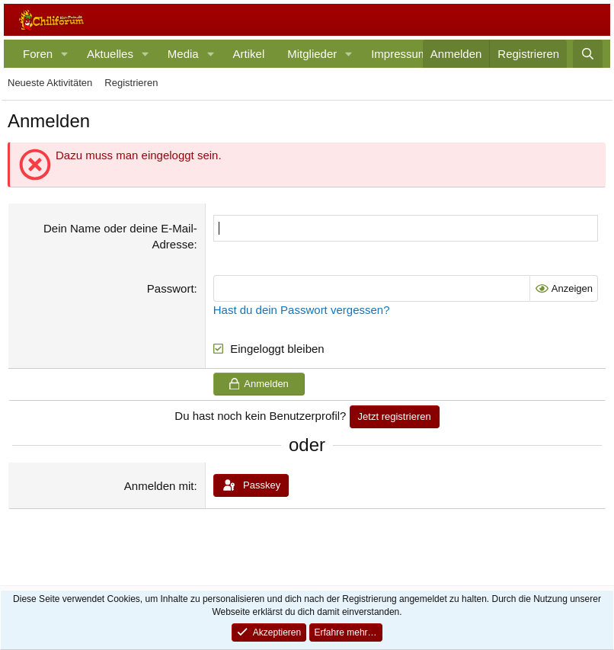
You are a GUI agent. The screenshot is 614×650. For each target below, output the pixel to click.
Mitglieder (312, 53)
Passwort (170, 288)
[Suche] (588, 54)
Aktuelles (110, 53)
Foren (38, 53)
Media (183, 53)
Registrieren (131, 82)
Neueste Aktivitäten (50, 82)
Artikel (249, 53)
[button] (64, 54)
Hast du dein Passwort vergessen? (301, 309)
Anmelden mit (159, 485)
